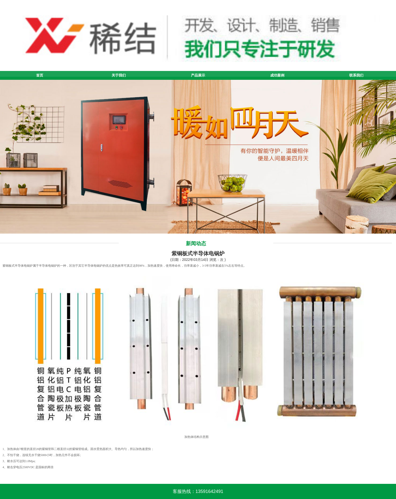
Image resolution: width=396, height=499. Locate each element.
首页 (39, 75)
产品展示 (198, 75)
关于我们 (119, 75)
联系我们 (356, 75)
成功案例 (277, 75)
